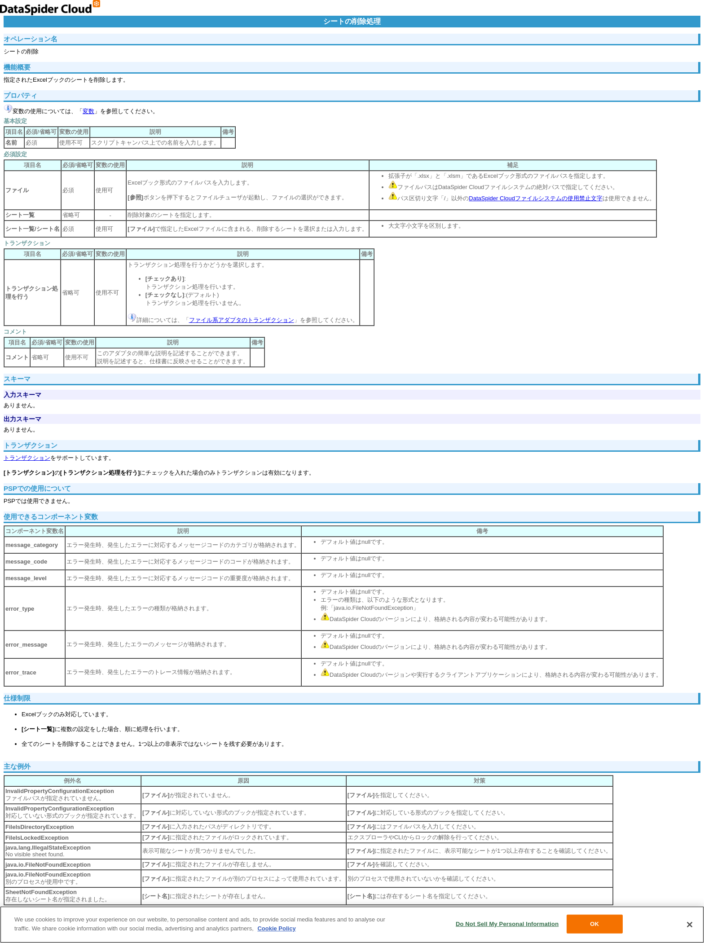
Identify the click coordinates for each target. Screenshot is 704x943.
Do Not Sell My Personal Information (507, 925)
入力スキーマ (22, 394)
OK (594, 925)
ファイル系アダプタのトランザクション (241, 320)
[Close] (690, 926)
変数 (88, 111)
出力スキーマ (22, 419)
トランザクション (27, 457)
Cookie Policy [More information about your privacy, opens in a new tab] (276, 929)
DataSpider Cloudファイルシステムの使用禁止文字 (536, 198)
